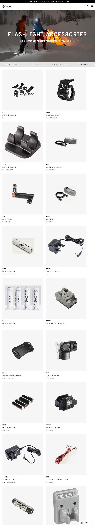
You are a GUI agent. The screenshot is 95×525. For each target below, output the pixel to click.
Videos (51, 482)
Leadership (12, 501)
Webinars (52, 490)
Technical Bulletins (35, 493)
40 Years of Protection (16, 496)
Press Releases (13, 490)
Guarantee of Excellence (37, 490)
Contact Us (32, 480)
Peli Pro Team (54, 485)
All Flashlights (83, 64)
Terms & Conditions (31, 519)
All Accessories (11, 64)
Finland (59, 516)
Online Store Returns (36, 498)
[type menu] (35, 64)
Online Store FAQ (35, 501)
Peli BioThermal (14, 506)
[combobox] (86, 523)
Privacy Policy (44, 519)
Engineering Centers (15, 493)
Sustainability (13, 498)
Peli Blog (52, 493)
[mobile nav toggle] (92, 6)
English (84, 523)
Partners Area (33, 488)
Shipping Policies (35, 504)
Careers (10, 488)
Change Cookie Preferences (61, 519)
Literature (52, 488)
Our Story (11, 480)
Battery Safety (34, 496)
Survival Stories (54, 480)
